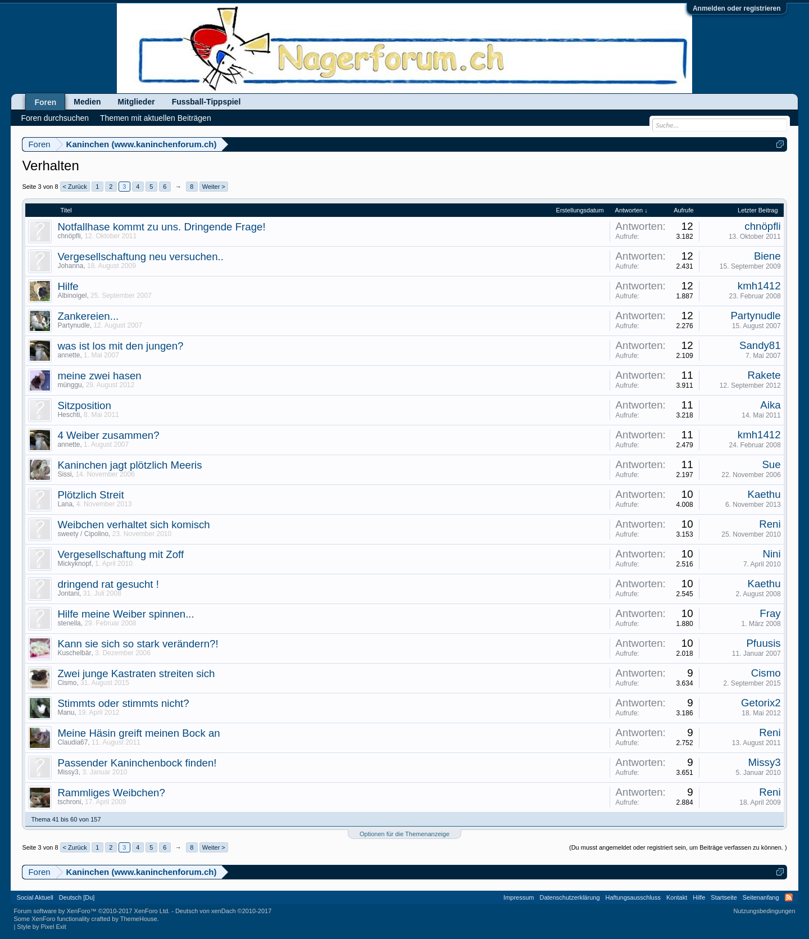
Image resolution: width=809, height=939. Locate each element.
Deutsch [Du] (77, 897)
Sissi (64, 474)
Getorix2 (761, 703)
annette (68, 355)
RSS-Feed (789, 897)
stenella (68, 623)
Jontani (68, 593)
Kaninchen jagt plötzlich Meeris (129, 465)
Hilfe (67, 286)
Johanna (70, 266)
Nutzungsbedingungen (765, 911)
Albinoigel (72, 296)
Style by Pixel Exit (41, 926)
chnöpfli (68, 236)
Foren (45, 102)
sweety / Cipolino (82, 534)
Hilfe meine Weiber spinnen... (125, 614)
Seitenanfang (761, 897)
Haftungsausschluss (633, 897)
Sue (771, 464)
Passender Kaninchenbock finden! (136, 763)
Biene (767, 256)
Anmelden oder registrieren (737, 8)
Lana (64, 504)
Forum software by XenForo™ (91, 911)
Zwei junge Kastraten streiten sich (136, 673)
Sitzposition (84, 405)
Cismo (66, 683)
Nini (771, 554)
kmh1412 (759, 286)
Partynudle (73, 325)
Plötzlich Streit (90, 495)
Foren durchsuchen (55, 118)
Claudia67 (72, 742)
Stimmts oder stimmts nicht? (123, 703)
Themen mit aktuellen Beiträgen (155, 118)
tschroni (69, 802)
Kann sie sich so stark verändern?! (137, 644)
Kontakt (676, 897)
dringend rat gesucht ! (107, 584)
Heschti (68, 415)
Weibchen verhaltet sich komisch (133, 524)
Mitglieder (136, 101)
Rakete (763, 375)
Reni (769, 524)
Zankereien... (88, 316)
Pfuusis (763, 643)
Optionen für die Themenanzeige (404, 834)
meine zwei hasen (99, 376)
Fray (770, 613)
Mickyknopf (74, 564)
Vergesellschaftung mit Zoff (120, 554)
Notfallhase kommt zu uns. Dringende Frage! (161, 227)
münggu (69, 385)
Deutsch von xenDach (223, 911)
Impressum (518, 897)
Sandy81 (760, 345)
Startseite (724, 897)
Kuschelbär (74, 653)
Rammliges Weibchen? (111, 793)
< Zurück (75, 186)
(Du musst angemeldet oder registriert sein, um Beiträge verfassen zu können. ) (678, 847)
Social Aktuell (34, 897)
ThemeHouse (138, 918)
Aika (770, 405)
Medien (87, 101)
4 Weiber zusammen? (108, 435)
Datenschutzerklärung (570, 897)
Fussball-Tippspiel (206, 101)
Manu (65, 712)
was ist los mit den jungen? (120, 346)
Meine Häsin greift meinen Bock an (138, 733)
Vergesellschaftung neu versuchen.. (140, 256)
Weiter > (213, 186)
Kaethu (763, 494)
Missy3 (67, 772)
